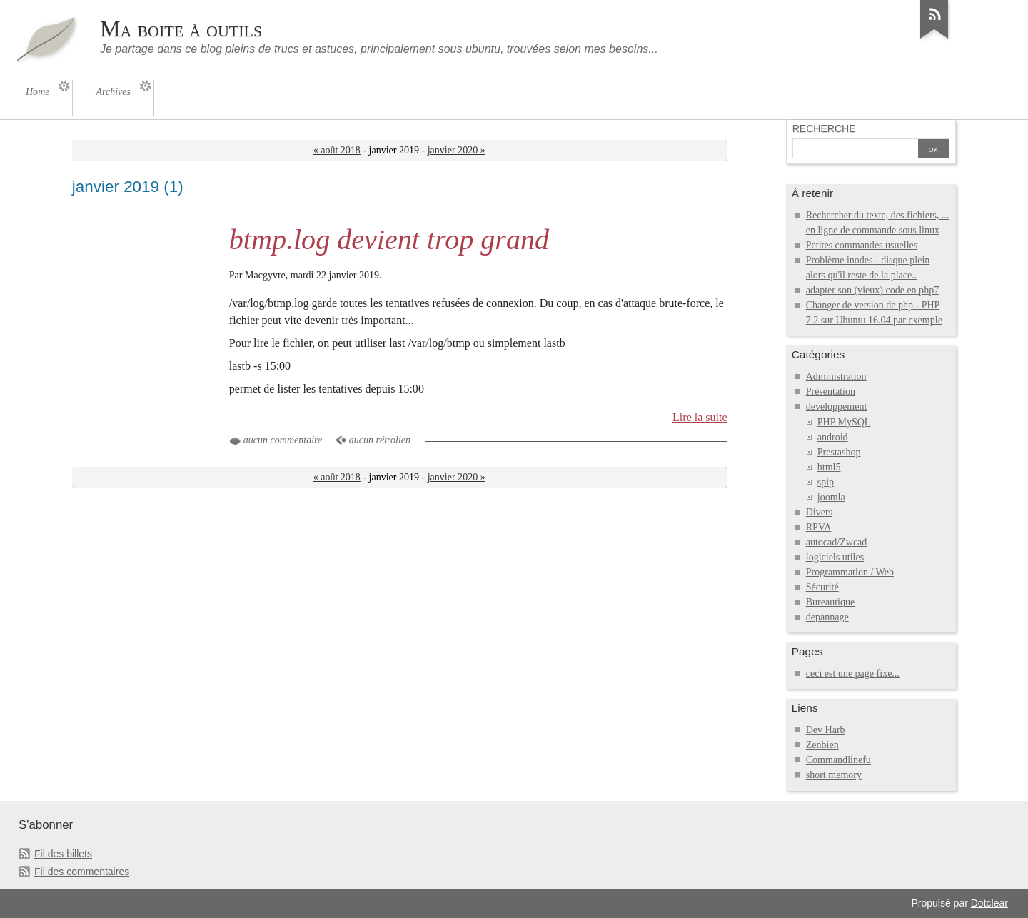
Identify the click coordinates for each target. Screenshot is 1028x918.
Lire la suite (699, 417)
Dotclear (989, 903)
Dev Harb (825, 730)
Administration (836, 376)
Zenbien (822, 745)
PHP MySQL (844, 422)
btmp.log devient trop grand (389, 239)
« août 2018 (337, 150)
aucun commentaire (282, 440)
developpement (836, 406)
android (832, 437)
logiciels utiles (835, 557)
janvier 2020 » (456, 150)
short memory (834, 775)
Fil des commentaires (81, 871)
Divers (819, 512)
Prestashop (839, 452)
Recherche (824, 128)
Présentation (830, 391)
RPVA (819, 527)
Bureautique (830, 602)
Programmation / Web (850, 572)
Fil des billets (63, 853)
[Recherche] (855, 150)
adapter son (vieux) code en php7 (872, 290)
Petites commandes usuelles (861, 245)
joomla (831, 497)
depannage (827, 617)
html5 (829, 467)
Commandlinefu (838, 760)
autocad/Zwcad (836, 542)
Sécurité (822, 587)
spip (825, 482)
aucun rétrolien (379, 440)
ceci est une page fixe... (853, 673)
